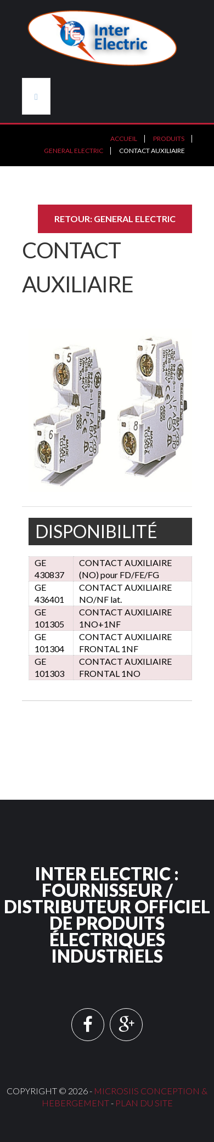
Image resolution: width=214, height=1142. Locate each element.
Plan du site (144, 1103)
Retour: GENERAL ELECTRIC (115, 218)
